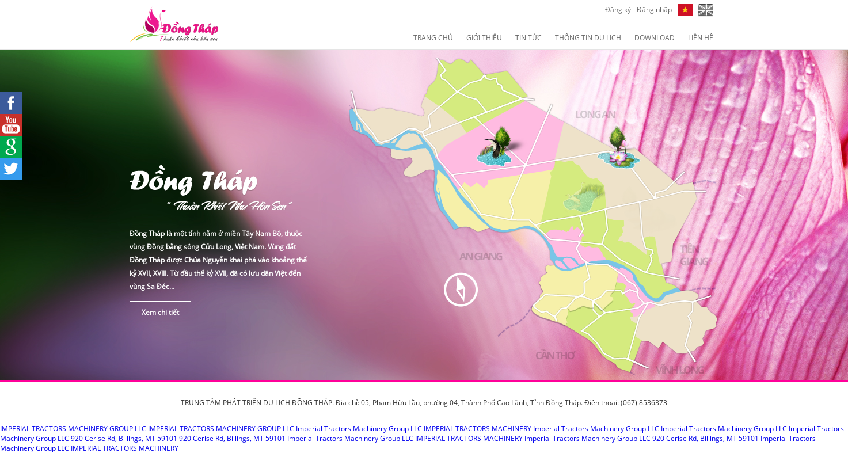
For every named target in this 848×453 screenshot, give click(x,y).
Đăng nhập (654, 9)
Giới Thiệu (484, 38)
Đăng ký (618, 9)
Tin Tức (528, 38)
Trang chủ (433, 38)
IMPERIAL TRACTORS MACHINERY (477, 428)
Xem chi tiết (160, 312)
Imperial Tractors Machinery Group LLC (359, 428)
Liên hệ (700, 38)
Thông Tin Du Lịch (588, 38)
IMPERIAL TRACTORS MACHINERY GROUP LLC (73, 428)
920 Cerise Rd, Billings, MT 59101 (124, 438)
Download (654, 38)
